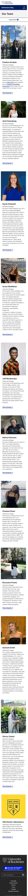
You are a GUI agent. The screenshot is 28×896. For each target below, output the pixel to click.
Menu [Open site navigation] (24, 7)
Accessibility (13, 881)
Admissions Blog (8, 7)
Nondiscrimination (13, 883)
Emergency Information (13, 891)
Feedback (13, 885)
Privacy (13, 887)
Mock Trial (10, 82)
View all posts (7, 93)
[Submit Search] (23, 875)
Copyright (13, 889)
